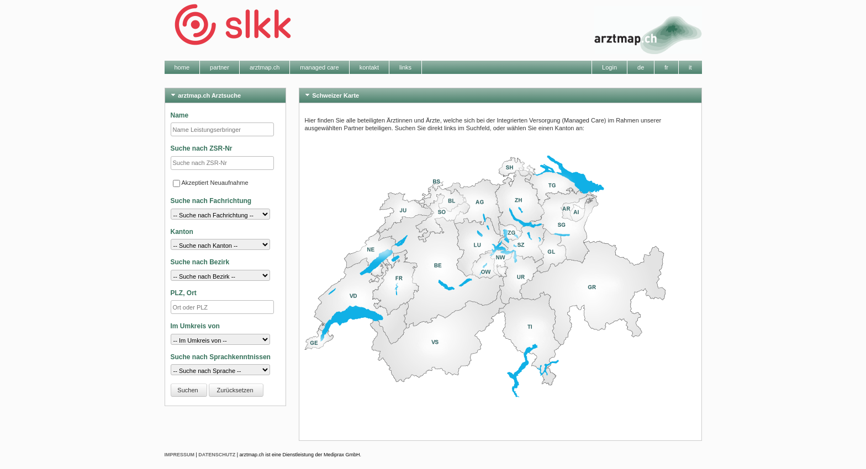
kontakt (369, 67)
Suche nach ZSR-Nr (202, 148)
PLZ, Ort (184, 293)
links (405, 67)
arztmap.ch (264, 67)
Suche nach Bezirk (200, 262)
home (182, 67)
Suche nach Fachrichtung (211, 201)
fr (666, 67)
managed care (319, 67)
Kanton (182, 232)
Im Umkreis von (195, 326)
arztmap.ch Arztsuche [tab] (205, 94)
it (690, 67)
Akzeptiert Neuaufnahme (211, 182)
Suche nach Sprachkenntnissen (221, 357)
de (640, 67)
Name (180, 115)
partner (219, 67)
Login (609, 67)
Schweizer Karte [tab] (331, 94)
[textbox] (222, 307)
